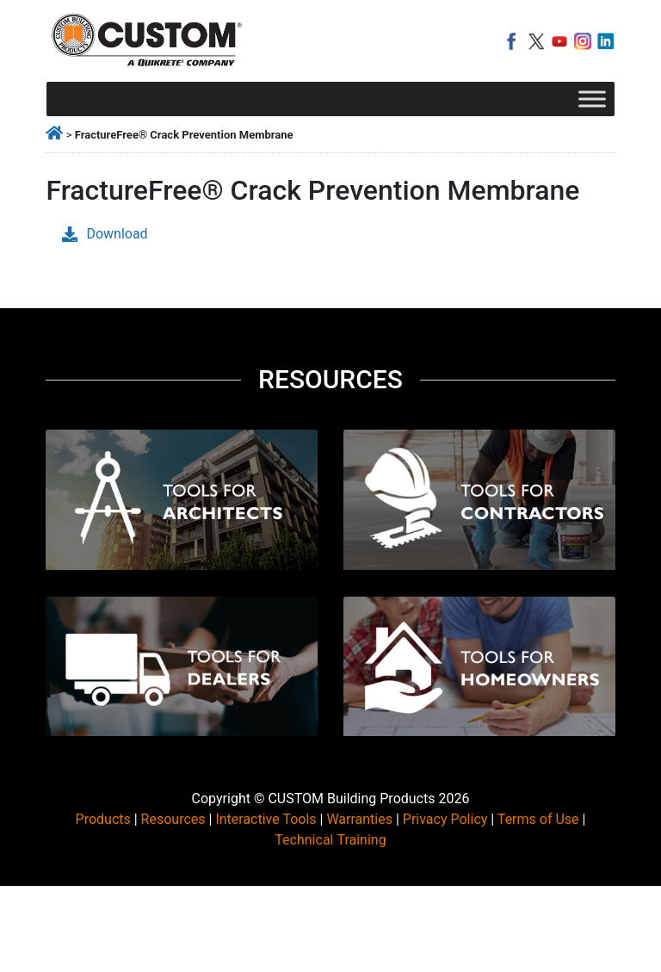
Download (104, 234)
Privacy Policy (445, 819)
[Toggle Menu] (592, 98)
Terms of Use (538, 819)
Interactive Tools (265, 819)
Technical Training (330, 840)
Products (103, 819)
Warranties (359, 819)
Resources (173, 819)
